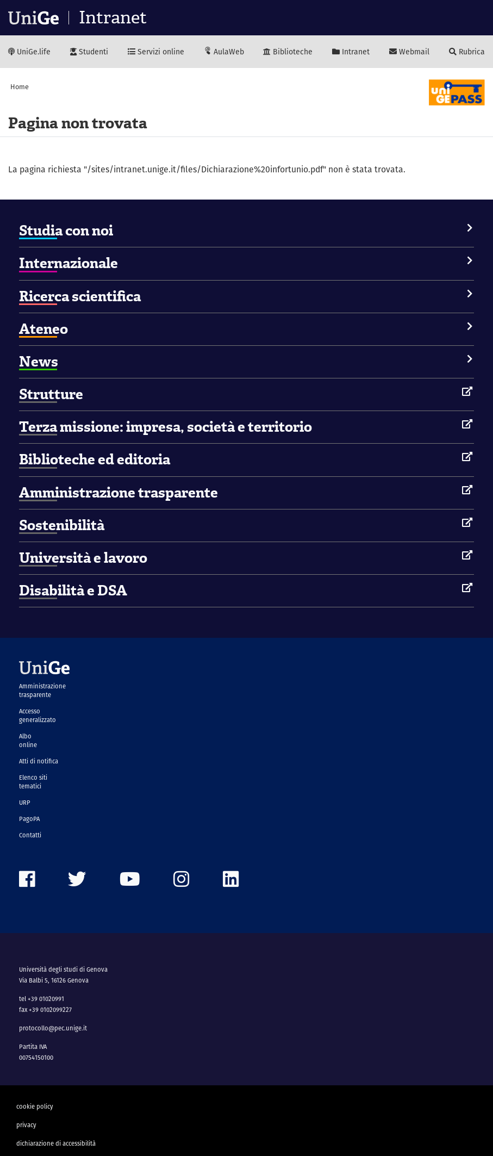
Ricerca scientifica (80, 296)
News (38, 361)
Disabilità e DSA (73, 590)
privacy (26, 1125)
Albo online (28, 740)
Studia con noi (66, 230)
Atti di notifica (38, 761)
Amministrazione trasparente (118, 492)
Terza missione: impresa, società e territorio (165, 427)
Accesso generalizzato (37, 715)
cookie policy (34, 1106)
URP (24, 802)
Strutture (51, 394)
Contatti (30, 835)
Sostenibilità (61, 525)
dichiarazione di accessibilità (56, 1143)
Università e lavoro (83, 558)
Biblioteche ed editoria (94, 459)
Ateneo (43, 329)
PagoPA (29, 819)
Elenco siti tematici (33, 782)
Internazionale (68, 263)
